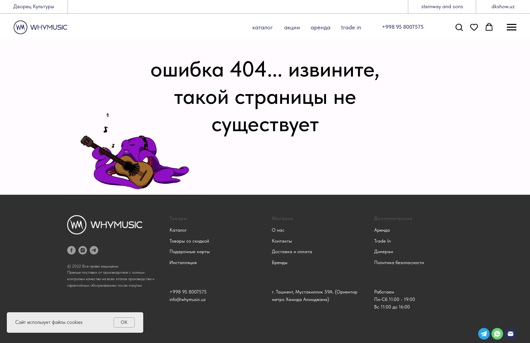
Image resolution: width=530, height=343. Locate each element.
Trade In (382, 241)
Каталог (178, 230)
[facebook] (71, 250)
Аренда (382, 230)
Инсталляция (183, 262)
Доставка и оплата (292, 251)
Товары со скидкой (189, 241)
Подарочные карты (190, 251)
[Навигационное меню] (511, 27)
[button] (459, 27)
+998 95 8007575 (188, 291)
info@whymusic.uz (188, 299)
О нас (278, 230)
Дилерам (383, 251)
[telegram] (94, 250)
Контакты (282, 241)
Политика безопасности (399, 262)
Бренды (280, 262)
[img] (510, 334)
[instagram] (82, 250)
